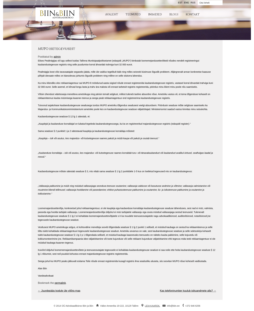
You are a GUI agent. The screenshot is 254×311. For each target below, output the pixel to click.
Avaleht (111, 14)
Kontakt (193, 14)
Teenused (133, 14)
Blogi (173, 14)
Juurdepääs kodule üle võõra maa (59, 290)
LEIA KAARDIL (152, 306)
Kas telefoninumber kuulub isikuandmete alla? (188, 290)
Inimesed (155, 14)
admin (57, 56)
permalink (60, 283)
